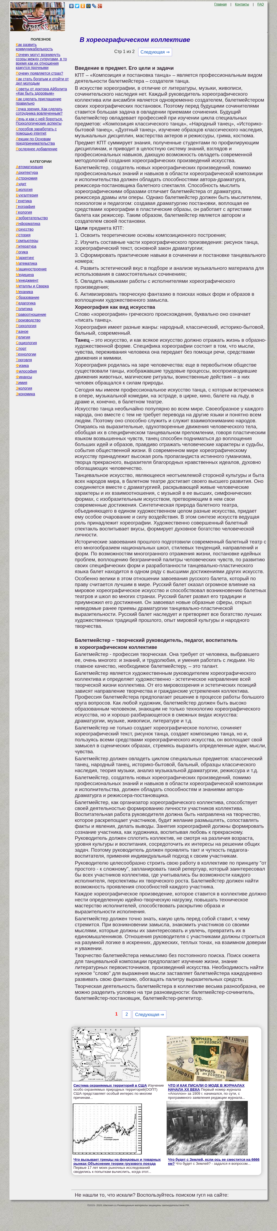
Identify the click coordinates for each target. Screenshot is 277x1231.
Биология (24, 189)
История (23, 235)
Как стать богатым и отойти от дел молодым (42, 81)
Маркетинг (25, 258)
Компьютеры (27, 240)
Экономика (25, 394)
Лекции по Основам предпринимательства (35, 141)
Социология (26, 343)
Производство (28, 320)
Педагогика (25, 303)
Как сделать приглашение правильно (38, 101)
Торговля (24, 360)
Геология (24, 212)
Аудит (21, 184)
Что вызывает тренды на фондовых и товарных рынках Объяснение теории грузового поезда (117, 1161)
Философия (26, 371)
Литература (26, 246)
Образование (27, 297)
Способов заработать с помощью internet (36, 131)
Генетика (24, 201)
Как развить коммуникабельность (34, 46)
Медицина (25, 275)
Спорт (21, 348)
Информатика (28, 223)
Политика (24, 309)
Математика (26, 263)
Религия (23, 337)
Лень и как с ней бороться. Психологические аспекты (39, 121)
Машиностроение (31, 269)
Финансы (24, 377)
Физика (22, 365)
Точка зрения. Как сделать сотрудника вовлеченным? (39, 111)
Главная (220, 4)
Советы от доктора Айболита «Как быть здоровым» (41, 91)
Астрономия (26, 178)
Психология (26, 326)
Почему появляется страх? (39, 73)
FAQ (261, 4)
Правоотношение (31, 314)
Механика (24, 292)
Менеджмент (27, 280)
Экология (24, 388)
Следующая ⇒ (155, 52)
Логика (22, 252)
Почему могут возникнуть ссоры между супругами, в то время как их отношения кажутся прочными (41, 61)
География (25, 206)
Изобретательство (32, 218)
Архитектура (27, 172)
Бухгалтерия (27, 195)
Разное (22, 331)
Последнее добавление (36, 149)
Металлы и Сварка (32, 286)
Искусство (25, 229)
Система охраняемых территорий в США (110, 1085)
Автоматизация (29, 167)
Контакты (242, 4)
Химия (21, 382)
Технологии (26, 354)
